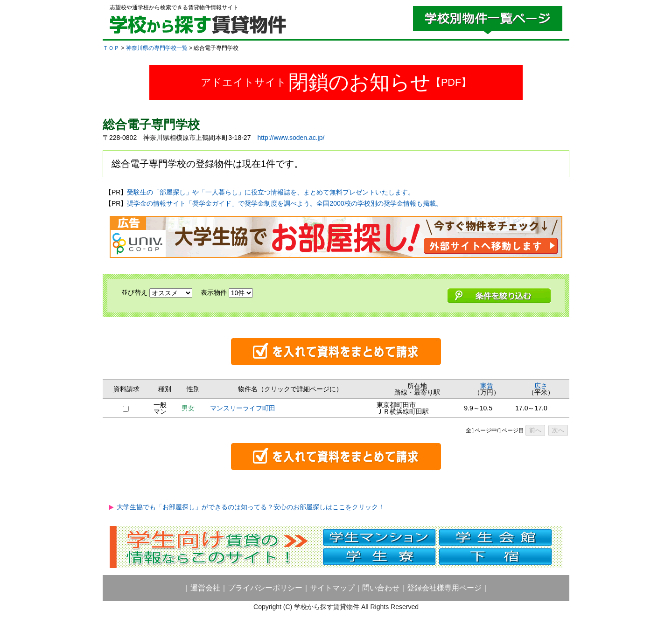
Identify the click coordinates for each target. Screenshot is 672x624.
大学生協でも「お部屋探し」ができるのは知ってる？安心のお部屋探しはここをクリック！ (251, 507)
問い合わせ (380, 588)
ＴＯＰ (111, 48)
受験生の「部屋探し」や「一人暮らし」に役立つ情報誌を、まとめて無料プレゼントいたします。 (270, 192)
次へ (558, 430)
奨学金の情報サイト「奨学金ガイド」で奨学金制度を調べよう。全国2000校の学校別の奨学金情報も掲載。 (284, 203)
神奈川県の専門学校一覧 (157, 48)
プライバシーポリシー (265, 588)
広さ (540, 385)
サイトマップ (332, 588)
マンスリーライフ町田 (242, 408)
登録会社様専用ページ (444, 588)
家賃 (486, 385)
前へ (535, 430)
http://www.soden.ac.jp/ (290, 137)
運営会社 (205, 588)
